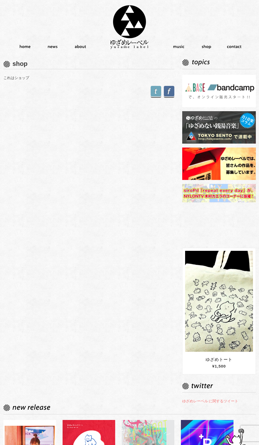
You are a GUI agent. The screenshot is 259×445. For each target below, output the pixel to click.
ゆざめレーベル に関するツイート (210, 401)
